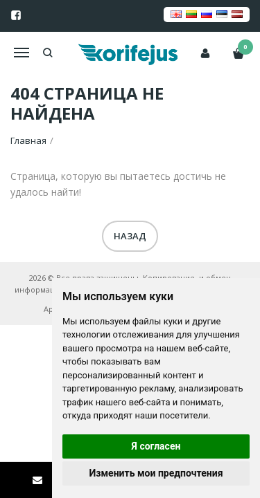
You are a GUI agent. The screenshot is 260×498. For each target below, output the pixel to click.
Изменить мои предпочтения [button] (156, 473)
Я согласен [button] (156, 446)
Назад (130, 236)
